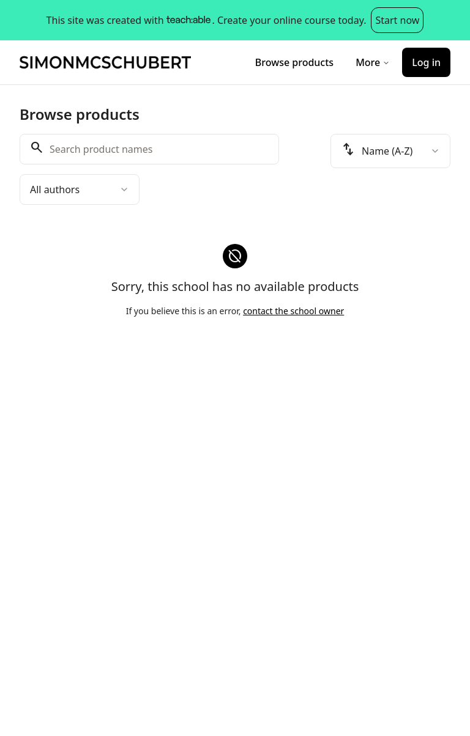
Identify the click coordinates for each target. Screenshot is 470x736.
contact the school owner (293, 311)
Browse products (294, 62)
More (373, 62)
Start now (397, 20)
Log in (426, 62)
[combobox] (80, 189)
